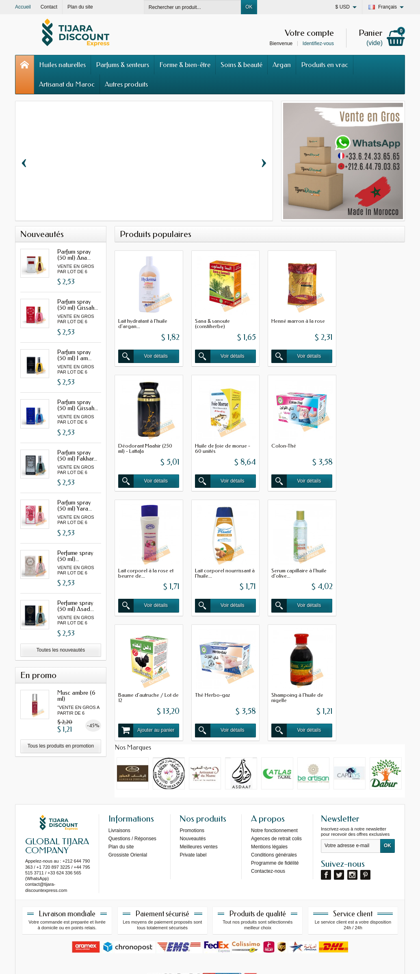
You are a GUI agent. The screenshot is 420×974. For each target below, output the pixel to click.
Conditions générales (274, 814)
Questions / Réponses (132, 798)
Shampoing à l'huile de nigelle (368, 567)
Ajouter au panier (220, 600)
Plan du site (121, 806)
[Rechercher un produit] (192, 7)
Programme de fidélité (275, 822)
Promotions (192, 790)
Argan (282, 65)
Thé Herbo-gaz (285, 564)
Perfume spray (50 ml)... (75, 556)
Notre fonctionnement (274, 790)
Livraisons (119, 790)
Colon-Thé (205, 442)
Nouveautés (193, 798)
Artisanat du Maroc (67, 84)
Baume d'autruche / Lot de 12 (219, 567)
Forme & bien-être (184, 65)
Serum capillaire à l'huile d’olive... (145, 567)
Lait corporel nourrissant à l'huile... (370, 444)
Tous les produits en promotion (61, 746)
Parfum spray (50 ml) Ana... (74, 254)
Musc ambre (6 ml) (76, 695)
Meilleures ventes (198, 806)
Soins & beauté (241, 65)
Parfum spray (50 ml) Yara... (74, 505)
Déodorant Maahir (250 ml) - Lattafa (369, 322)
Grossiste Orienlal (127, 814)
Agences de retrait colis (276, 798)
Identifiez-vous (318, 43)
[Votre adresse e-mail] (351, 806)
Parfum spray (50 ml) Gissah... (77, 304)
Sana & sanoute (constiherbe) (210, 322)
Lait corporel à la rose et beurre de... (295, 444)
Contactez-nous (268, 830)
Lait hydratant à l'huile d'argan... (142, 322)
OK (248, 7)
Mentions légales (269, 806)
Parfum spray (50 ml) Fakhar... (77, 455)
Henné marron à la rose (294, 319)
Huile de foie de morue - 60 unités (145, 444)
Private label (193, 814)
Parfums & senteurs (122, 65)
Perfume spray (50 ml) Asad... (75, 606)
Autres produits (126, 84)
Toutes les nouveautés (61, 650)
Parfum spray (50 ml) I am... (74, 355)
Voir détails (142, 354)
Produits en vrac (324, 65)
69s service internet (235, 960)
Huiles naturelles (62, 65)
